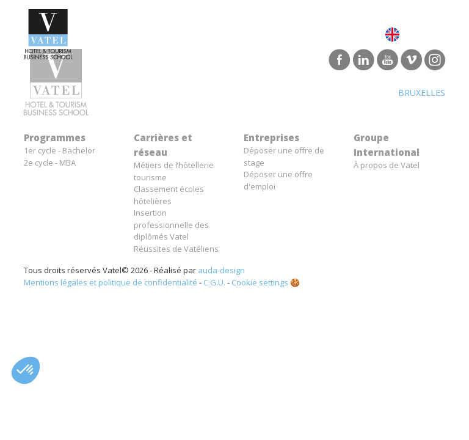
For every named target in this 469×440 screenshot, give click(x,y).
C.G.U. (214, 282)
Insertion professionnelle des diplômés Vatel (171, 224)
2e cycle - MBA (50, 162)
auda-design (221, 270)
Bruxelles (421, 92)
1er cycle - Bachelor (59, 150)
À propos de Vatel (387, 165)
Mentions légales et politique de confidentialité (110, 282)
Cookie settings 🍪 (265, 282)
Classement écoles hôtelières (169, 195)
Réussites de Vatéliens (176, 248)
